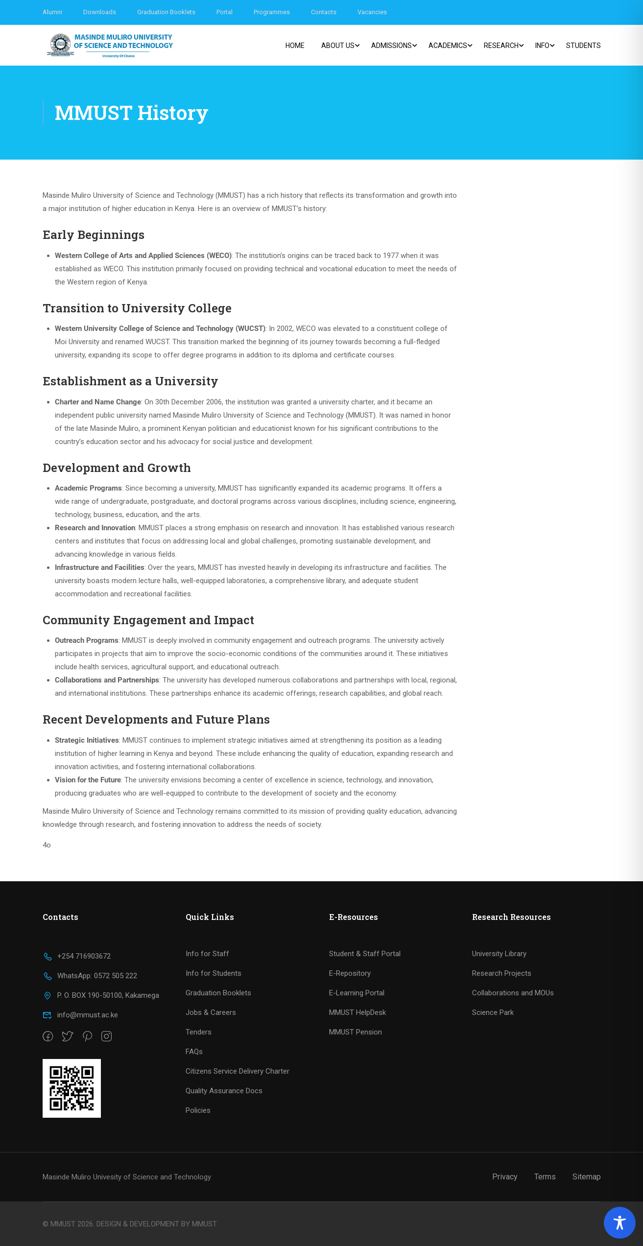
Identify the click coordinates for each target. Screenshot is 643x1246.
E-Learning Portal (356, 992)
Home (295, 45)
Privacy (505, 1176)
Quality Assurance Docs (224, 1090)
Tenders (199, 1032)
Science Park (493, 1012)
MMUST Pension (355, 1032)
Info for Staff (207, 953)
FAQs (194, 1051)
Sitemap (586, 1176)
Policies (198, 1110)
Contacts (323, 12)
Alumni (52, 12)
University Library (499, 953)
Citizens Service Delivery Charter (237, 1071)
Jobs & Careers (211, 1012)
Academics (448, 45)
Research (501, 45)
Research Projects (501, 973)
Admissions (391, 45)
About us (338, 45)
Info (542, 45)
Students (583, 45)
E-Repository (350, 973)
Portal (224, 12)
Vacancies (372, 12)
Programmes (272, 12)
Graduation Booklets (166, 12)
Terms (545, 1176)
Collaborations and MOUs (513, 992)
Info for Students (213, 973)
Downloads (99, 12)
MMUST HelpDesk (357, 1012)
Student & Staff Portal (365, 953)
